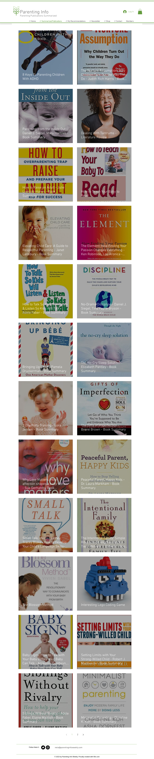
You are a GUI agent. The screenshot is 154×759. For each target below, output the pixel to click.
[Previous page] (66, 734)
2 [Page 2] (77, 734)
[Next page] (83, 734)
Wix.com (96, 757)
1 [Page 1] (72, 734)
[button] (140, 11)
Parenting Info (34, 12)
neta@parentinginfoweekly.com (68, 747)
